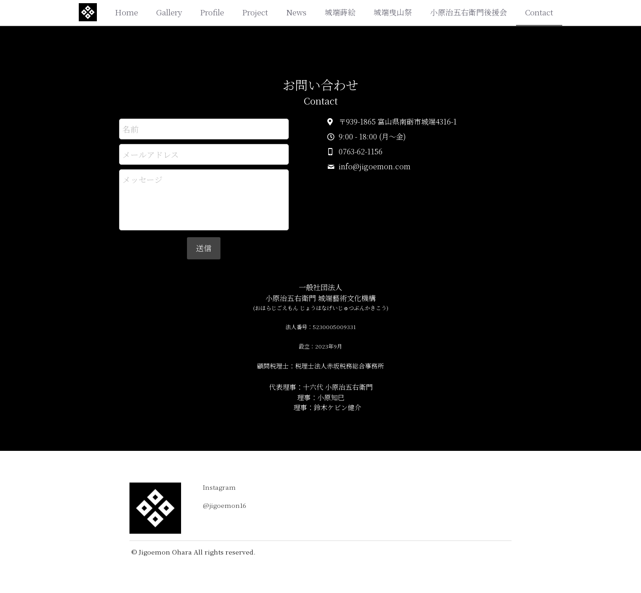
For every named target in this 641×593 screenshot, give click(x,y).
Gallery (169, 12)
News (296, 12)
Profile (212, 12)
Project (255, 12)
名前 (130, 128)
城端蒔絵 (340, 12)
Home (126, 12)
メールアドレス (150, 154)
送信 (203, 247)
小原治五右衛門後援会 (468, 12)
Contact (539, 12)
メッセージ (142, 179)
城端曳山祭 (392, 12)
